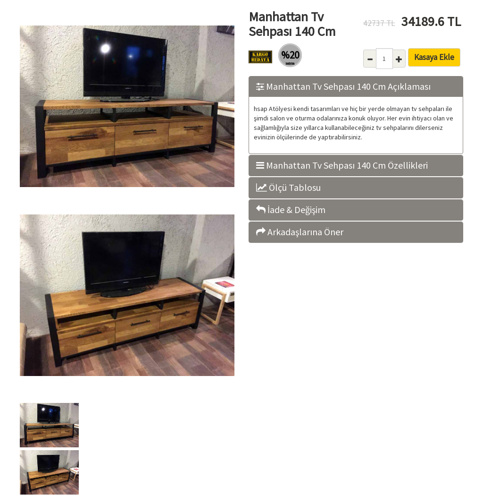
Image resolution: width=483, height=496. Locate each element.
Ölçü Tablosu (288, 187)
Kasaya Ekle (434, 57)
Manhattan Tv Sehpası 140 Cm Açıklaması (343, 86)
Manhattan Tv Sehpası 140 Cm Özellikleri (342, 165)
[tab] (356, 87)
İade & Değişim (290, 210)
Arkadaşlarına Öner (299, 232)
